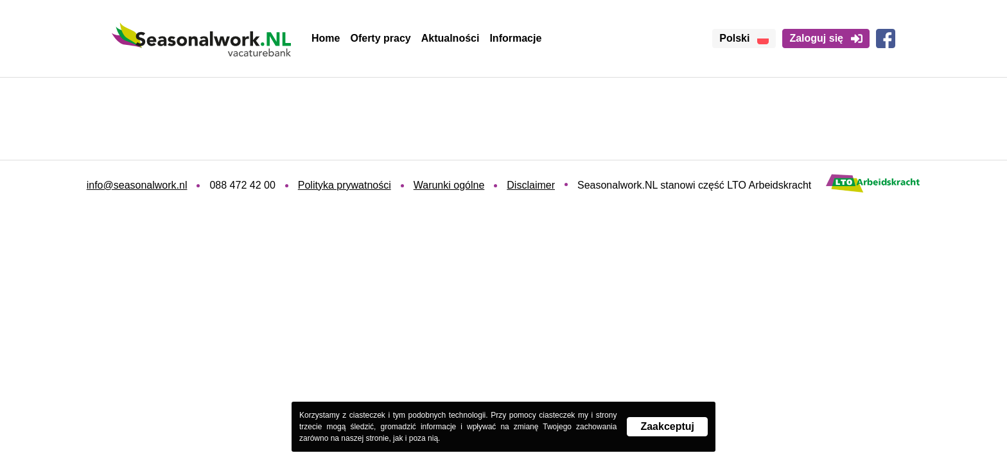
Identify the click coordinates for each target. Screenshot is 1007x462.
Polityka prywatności (344, 185)
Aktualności (450, 38)
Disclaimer (531, 185)
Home (325, 38)
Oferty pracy (380, 38)
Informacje (515, 38)
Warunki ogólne (449, 185)
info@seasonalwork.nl (137, 185)
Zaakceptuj (667, 426)
